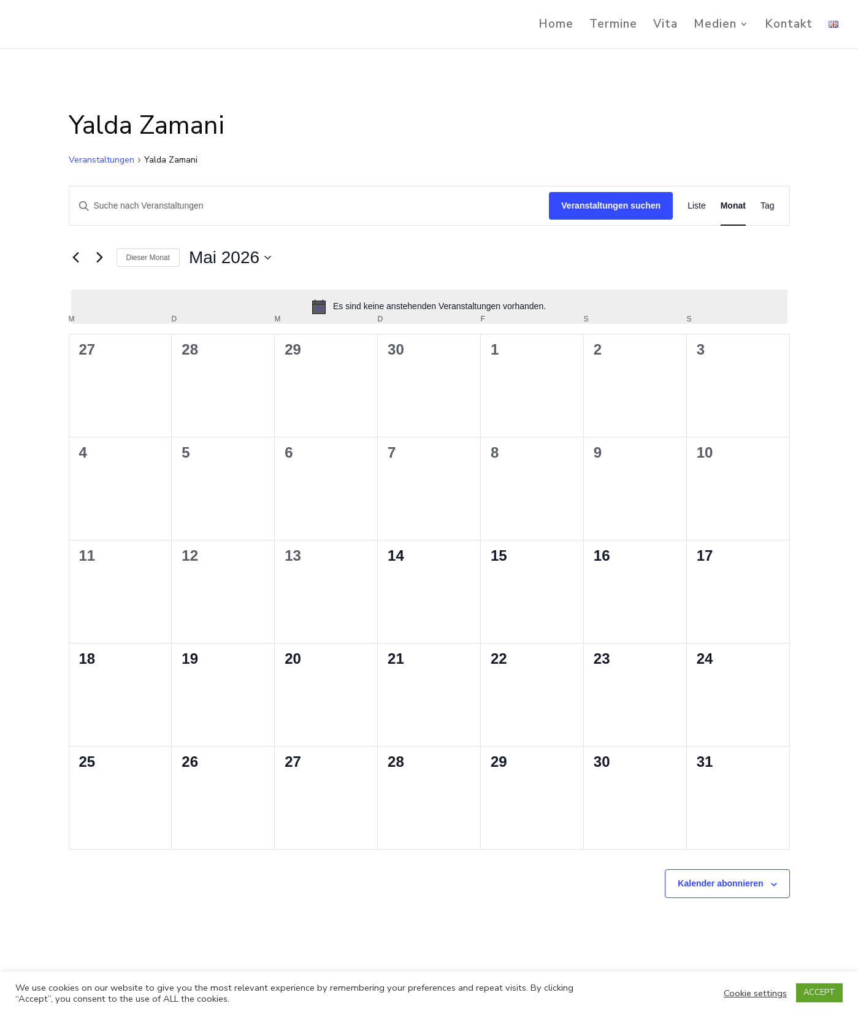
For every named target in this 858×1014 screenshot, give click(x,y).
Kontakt (789, 26)
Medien (715, 26)
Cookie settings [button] (755, 993)
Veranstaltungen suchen (611, 205)
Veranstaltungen (101, 160)
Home (555, 26)
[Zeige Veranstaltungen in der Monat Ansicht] (733, 205)
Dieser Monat (148, 257)
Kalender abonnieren (720, 883)
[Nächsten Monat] (100, 257)
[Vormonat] (76, 257)
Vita (665, 26)
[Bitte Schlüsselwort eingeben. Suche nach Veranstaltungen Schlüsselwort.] (309, 205)
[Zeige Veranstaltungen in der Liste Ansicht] (697, 205)
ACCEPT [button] (819, 992)
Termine (613, 26)
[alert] (429, 307)
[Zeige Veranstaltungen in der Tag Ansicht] (767, 205)
